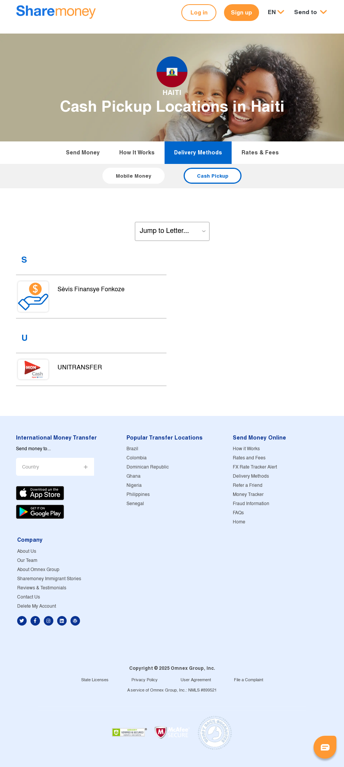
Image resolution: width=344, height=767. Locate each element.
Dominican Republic (147, 467)
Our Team (27, 560)
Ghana (133, 476)
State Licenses (95, 680)
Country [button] (30, 467)
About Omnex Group (38, 569)
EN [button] (272, 12)
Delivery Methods (198, 152)
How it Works (137, 152)
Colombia (136, 458)
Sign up (241, 12)
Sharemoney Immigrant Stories (49, 579)
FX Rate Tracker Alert (255, 467)
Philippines (138, 494)
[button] (310, 12)
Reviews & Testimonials (41, 588)
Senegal (135, 504)
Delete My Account (36, 606)
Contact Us (28, 597)
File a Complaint (248, 680)
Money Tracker (248, 494)
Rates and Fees (249, 458)
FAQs (238, 513)
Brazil (132, 449)
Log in (199, 12)
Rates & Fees (260, 152)
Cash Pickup (212, 176)
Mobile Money (133, 176)
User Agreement (196, 680)
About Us (26, 551)
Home (239, 522)
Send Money (83, 152)
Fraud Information (251, 504)
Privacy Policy (144, 680)
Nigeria (134, 485)
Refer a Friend (247, 485)
